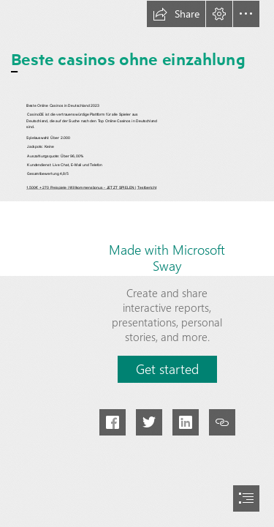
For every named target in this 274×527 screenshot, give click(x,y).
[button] (176, 14)
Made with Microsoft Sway (167, 257)
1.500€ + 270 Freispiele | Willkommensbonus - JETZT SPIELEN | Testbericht (91, 187)
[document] (137, 263)
